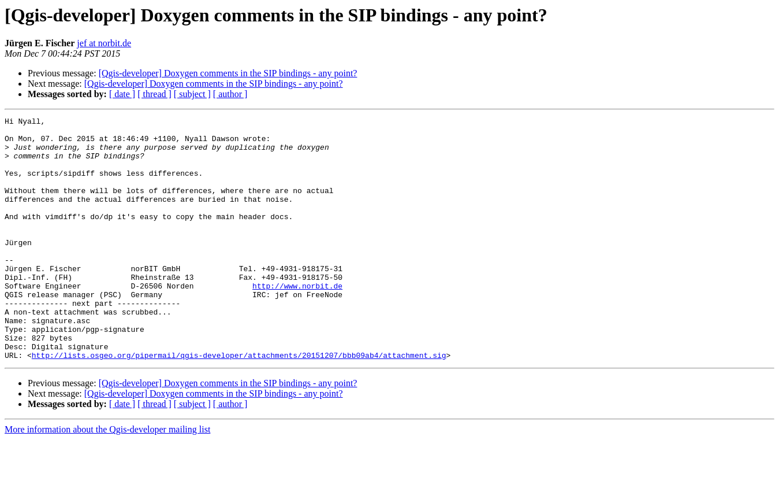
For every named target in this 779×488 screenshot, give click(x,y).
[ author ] (230, 94)
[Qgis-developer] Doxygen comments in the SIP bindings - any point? (228, 73)
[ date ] (122, 94)
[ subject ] (192, 94)
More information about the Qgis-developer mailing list (107, 478)
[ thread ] (154, 94)
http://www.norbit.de (297, 320)
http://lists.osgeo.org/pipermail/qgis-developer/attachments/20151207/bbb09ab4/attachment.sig (239, 403)
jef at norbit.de (104, 43)
